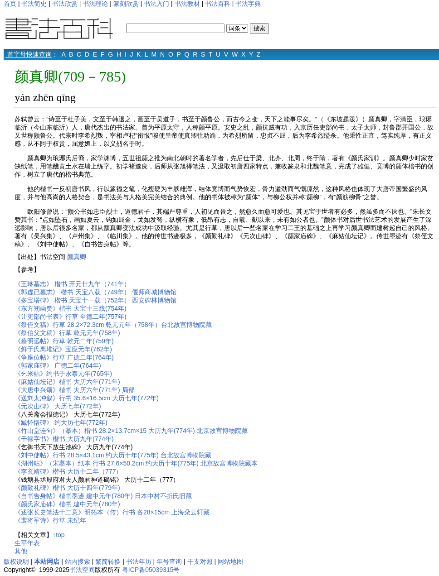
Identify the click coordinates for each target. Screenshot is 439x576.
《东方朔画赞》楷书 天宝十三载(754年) (71, 308)
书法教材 (187, 3)
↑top (58, 534)
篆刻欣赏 (126, 3)
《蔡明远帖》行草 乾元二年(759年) (64, 341)
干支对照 (200, 561)
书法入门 (156, 3)
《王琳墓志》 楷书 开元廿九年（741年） (72, 284)
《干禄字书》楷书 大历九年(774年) (64, 438)
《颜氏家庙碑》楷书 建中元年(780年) (67, 504)
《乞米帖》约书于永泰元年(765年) (63, 373)
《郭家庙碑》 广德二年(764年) (58, 365)
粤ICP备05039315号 (151, 569)
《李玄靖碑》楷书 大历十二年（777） (68, 471)
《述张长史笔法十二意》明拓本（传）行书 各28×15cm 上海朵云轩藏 (112, 512)
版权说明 (16, 561)
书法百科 (217, 3)
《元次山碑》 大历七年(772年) (58, 406)
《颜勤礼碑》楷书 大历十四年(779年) (67, 487)
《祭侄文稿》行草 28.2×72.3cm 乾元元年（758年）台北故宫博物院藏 (113, 324)
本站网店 (46, 561)
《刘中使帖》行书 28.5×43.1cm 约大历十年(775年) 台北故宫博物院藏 (113, 455)
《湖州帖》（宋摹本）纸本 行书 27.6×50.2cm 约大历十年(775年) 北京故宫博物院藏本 (136, 463)
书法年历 (138, 561)
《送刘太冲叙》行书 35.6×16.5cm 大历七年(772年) (87, 398)
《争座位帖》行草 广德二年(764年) (64, 357)
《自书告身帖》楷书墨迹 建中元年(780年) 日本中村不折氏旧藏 (103, 495)
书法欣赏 (65, 3)
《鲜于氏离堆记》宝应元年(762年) (63, 349)
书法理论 (95, 3)
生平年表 (27, 543)
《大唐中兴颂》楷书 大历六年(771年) (67, 390)
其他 (21, 551)
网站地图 (230, 561)
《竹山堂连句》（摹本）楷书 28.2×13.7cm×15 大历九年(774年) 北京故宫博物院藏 (131, 430)
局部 (128, 390)
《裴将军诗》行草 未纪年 (50, 520)
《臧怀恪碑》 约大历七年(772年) (61, 422)
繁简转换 (108, 561)
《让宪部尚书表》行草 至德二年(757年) (71, 316)
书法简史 (34, 3)
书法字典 (248, 3)
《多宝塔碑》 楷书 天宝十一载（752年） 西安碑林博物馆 (95, 300)
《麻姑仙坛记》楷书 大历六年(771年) (67, 381)
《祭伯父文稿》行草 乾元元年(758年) (68, 332)
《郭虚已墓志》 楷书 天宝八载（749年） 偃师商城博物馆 (95, 292)
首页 (10, 3)
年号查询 (169, 561)
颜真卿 (76, 256)
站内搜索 (77, 561)
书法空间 (82, 569)
